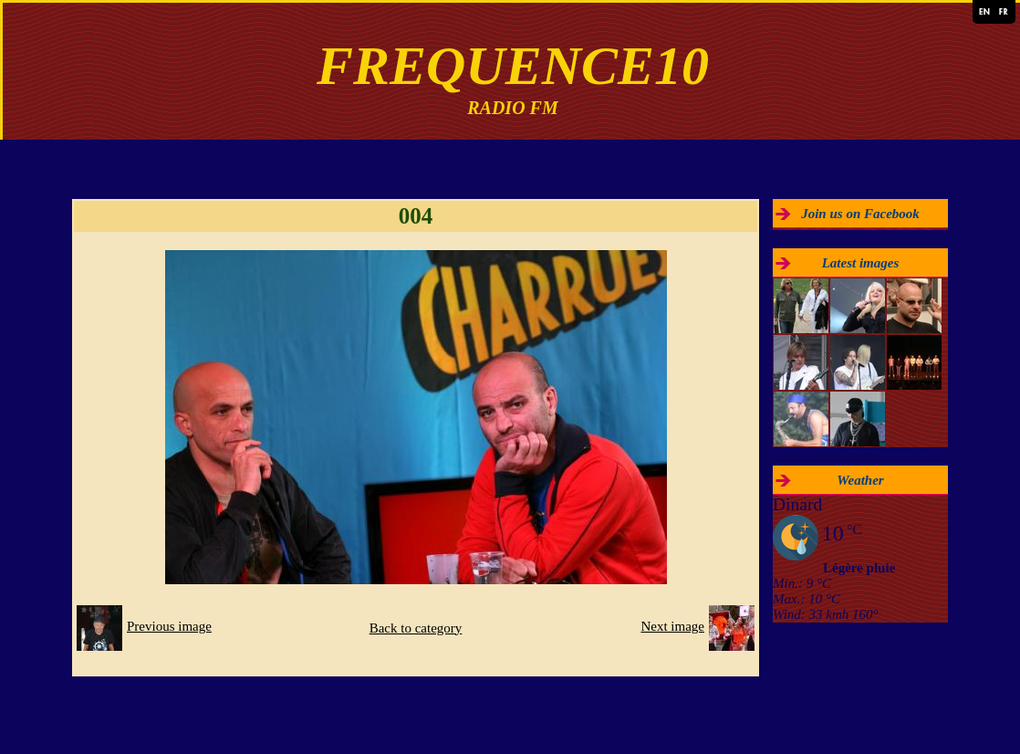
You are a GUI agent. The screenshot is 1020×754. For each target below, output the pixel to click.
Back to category (416, 628)
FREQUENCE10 (513, 66)
